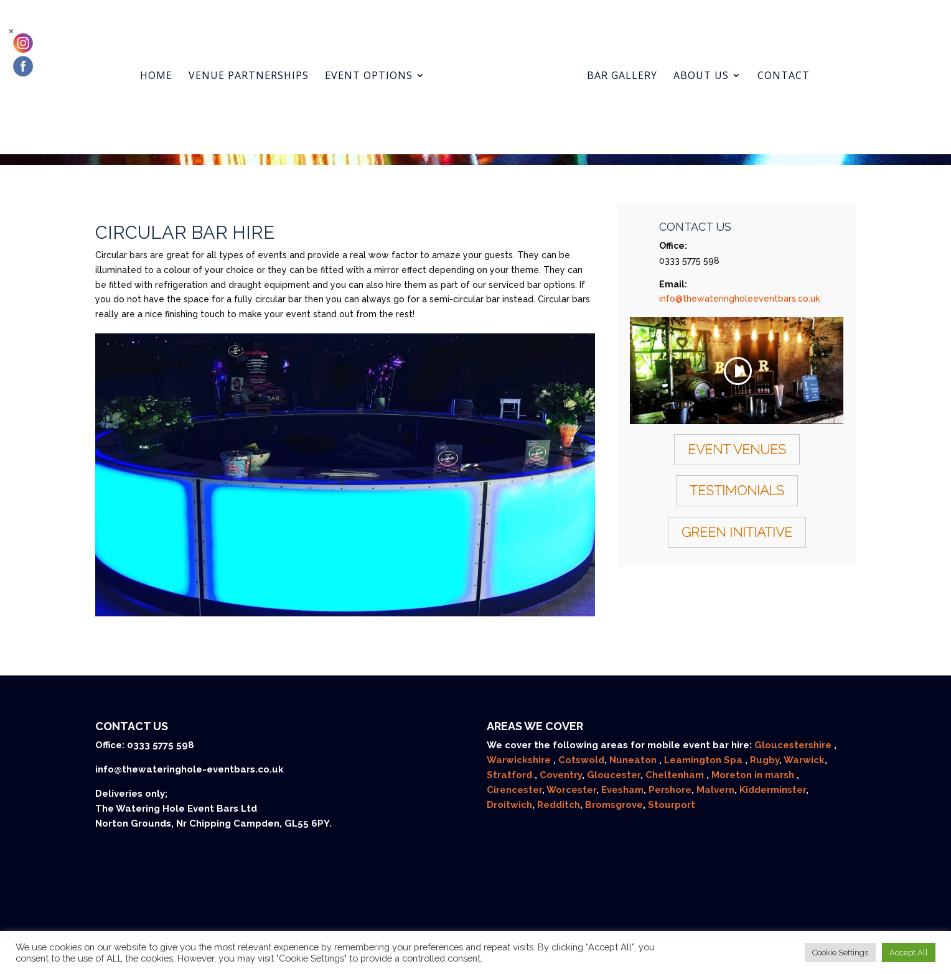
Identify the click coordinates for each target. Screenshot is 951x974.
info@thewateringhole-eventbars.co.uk (189, 769)
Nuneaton (634, 760)
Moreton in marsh (754, 775)
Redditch (558, 804)
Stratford (511, 775)
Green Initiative (737, 532)
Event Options (379, 64)
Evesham (622, 789)
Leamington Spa (704, 760)
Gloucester (613, 775)
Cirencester (514, 789)
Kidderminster (772, 789)
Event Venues (737, 449)
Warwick (804, 760)
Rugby (764, 760)
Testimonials (737, 490)
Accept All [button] (908, 952)
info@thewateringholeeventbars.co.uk (739, 299)
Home (167, 64)
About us (690, 64)
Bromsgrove (614, 804)
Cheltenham (675, 775)
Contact (773, 64)
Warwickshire (520, 760)
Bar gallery (611, 64)
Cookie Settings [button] (840, 952)
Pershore (670, 789)
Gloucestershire (794, 745)
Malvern (715, 789)
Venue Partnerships (259, 64)
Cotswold (581, 760)
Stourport (671, 804)
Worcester (571, 789)
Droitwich (509, 804)
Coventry (561, 775)
